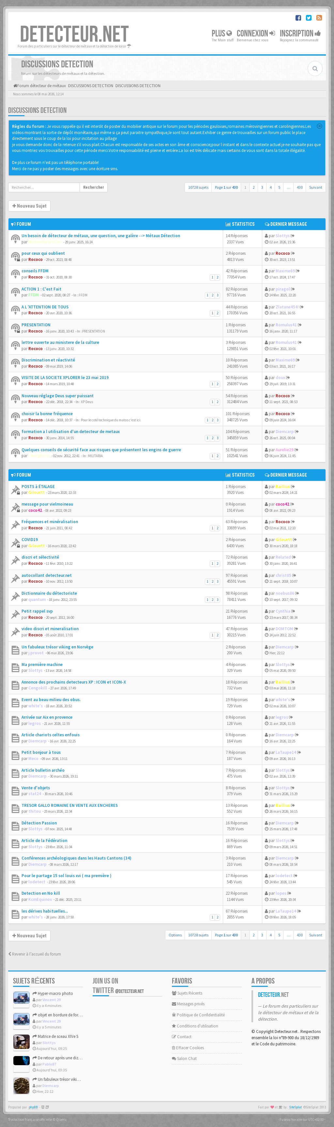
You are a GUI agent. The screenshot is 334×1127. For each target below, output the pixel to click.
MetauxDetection (45, 242)
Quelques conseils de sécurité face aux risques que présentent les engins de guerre (101, 450)
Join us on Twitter (118, 985)
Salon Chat (184, 1058)
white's (35, 706)
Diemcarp (285, 431)
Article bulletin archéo (43, 770)
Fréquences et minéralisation (50, 521)
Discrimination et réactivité (48, 360)
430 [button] (300, 187)
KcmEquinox (40, 899)
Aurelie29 (285, 450)
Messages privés (188, 1004)
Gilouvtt (36, 492)
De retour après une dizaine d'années (67, 1058)
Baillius (283, 486)
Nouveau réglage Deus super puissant (58, 396)
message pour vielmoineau (47, 504)
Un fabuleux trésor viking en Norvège (57, 647)
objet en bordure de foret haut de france (70, 1015)
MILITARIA (95, 456)
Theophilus (39, 455)
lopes (281, 893)
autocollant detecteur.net (47, 575)
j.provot (36, 653)
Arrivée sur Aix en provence (47, 717)
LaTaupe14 (286, 752)
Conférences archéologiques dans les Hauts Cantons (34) (76, 858)
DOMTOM (284, 628)
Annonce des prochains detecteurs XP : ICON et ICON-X (74, 682)
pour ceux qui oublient (43, 253)
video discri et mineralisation (50, 628)
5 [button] (279, 187)
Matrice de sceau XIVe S (55, 1036)
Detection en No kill (41, 893)
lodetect (36, 882)
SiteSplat (295, 1107)
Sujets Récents (187, 993)
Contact (181, 1036)
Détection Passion (39, 823)
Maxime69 (285, 271)
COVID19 (30, 539)
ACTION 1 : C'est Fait (41, 289)
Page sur (226, 187)
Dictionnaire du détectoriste (49, 593)
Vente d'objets (36, 788)
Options (175, 934)
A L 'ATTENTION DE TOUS (45, 307)
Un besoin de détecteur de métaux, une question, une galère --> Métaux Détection (101, 235)
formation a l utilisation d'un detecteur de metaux (71, 431)
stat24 (34, 793)
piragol (283, 289)
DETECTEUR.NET (74, 34)
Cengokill (37, 688)
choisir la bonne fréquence (47, 413)
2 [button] (254, 187)
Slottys (283, 235)
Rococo (35, 259)
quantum (37, 599)
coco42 (35, 510)
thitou (34, 811)
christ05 (283, 575)
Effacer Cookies (188, 1048)
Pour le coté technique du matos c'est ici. (111, 420)
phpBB (33, 1107)
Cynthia (283, 611)
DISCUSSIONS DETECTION (37, 110)
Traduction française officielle (30, 1119)
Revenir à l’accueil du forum (34, 954)
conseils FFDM (35, 271)
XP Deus (87, 402)
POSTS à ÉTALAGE (38, 486)
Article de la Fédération (44, 840)
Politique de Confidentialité (198, 1015)
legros (34, 723)
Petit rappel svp (37, 611)
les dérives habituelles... (45, 911)
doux (280, 377)
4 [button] (271, 187)
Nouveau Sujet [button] (29, 206)
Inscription (300, 33)
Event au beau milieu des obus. (51, 699)
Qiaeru (61, 1119)
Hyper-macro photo (53, 993)
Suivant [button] (315, 187)
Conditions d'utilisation (195, 1026)
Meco (33, 758)
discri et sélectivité (40, 557)
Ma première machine (42, 664)
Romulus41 (286, 325)
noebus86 (285, 593)
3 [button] (262, 187)
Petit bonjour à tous (41, 752)
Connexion (256, 33)
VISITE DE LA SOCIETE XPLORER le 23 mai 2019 (65, 377)
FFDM (33, 295)
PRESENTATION (36, 325)
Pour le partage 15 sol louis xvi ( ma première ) (67, 875)
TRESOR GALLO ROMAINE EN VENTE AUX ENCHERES (70, 805)
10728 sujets (198, 187)
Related (283, 557)
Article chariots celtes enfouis (51, 735)
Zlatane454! (287, 307)
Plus (222, 33)
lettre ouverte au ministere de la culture (60, 342)
